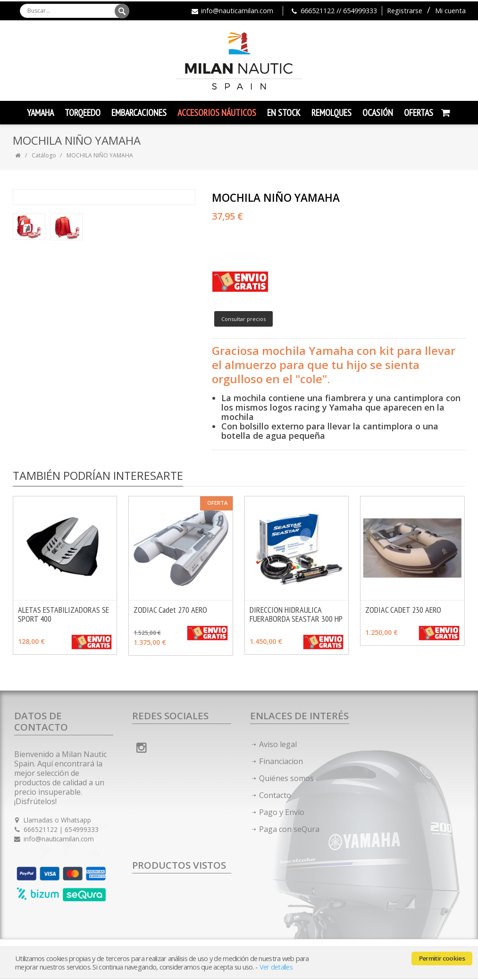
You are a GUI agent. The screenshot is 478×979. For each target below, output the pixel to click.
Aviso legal (278, 744)
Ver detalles (276, 967)
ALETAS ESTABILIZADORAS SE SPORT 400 (63, 614)
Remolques (331, 113)
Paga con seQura (289, 829)
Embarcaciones (139, 113)
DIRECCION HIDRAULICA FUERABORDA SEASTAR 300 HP (296, 614)
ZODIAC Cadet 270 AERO (170, 609)
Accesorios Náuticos (216, 113)
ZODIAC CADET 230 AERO (403, 609)
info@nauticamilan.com (237, 10)
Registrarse (404, 10)
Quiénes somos (286, 778)
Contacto (275, 795)
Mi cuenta (450, 10)
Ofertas (418, 113)
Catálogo (44, 155)
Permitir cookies (442, 958)
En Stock (284, 113)
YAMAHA (40, 113)
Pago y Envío (281, 812)
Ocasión (377, 113)
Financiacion (281, 761)
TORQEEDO (83, 113)
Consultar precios (243, 318)
